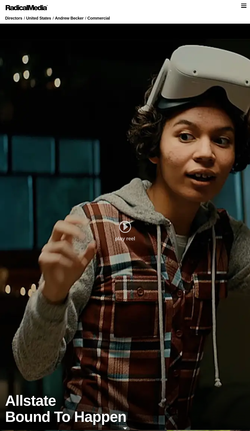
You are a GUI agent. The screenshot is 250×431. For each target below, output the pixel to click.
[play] (125, 228)
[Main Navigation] (125, 8)
